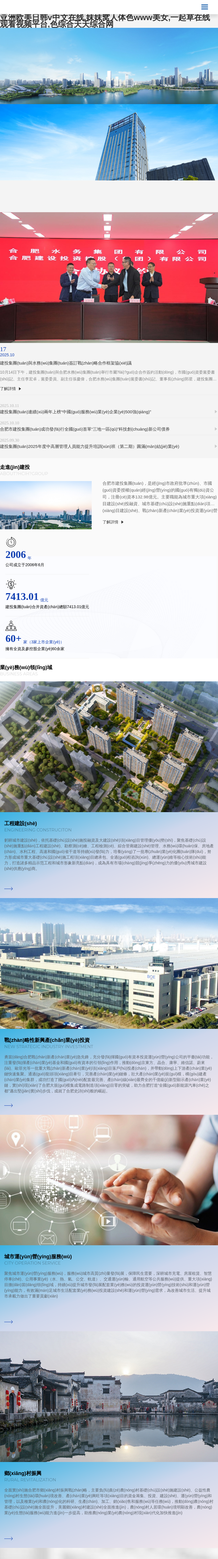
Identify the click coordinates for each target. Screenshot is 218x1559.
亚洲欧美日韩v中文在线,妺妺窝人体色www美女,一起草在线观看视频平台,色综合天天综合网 (105, 21)
